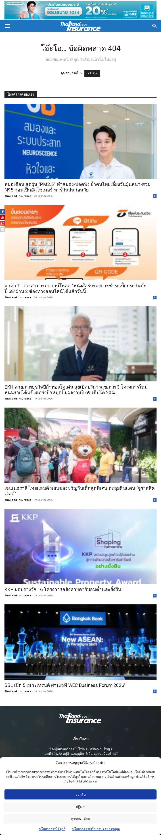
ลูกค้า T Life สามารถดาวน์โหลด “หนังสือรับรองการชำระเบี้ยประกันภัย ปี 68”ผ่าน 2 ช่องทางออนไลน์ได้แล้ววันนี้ (75, 287)
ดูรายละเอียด (80, 819)
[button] (7, 25)
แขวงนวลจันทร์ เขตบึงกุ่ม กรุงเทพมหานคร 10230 (81, 757)
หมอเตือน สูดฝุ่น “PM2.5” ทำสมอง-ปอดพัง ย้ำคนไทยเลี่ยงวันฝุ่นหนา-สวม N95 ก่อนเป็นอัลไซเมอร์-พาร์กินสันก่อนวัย (77, 185)
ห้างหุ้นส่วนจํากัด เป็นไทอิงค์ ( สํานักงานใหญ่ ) (80, 747)
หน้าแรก (92, 72)
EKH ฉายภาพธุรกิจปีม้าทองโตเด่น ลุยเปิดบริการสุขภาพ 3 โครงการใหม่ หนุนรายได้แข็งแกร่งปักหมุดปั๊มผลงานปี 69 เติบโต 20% (76, 388)
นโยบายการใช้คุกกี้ (52, 829)
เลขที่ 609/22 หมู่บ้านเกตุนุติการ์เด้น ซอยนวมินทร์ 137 (81, 752)
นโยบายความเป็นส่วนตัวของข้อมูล (96, 829)
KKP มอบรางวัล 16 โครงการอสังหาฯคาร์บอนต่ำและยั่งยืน (62, 588)
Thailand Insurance (17, 194)
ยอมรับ (80, 795)
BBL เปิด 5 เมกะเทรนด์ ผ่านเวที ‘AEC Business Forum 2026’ (64, 684)
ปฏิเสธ (80, 807)
